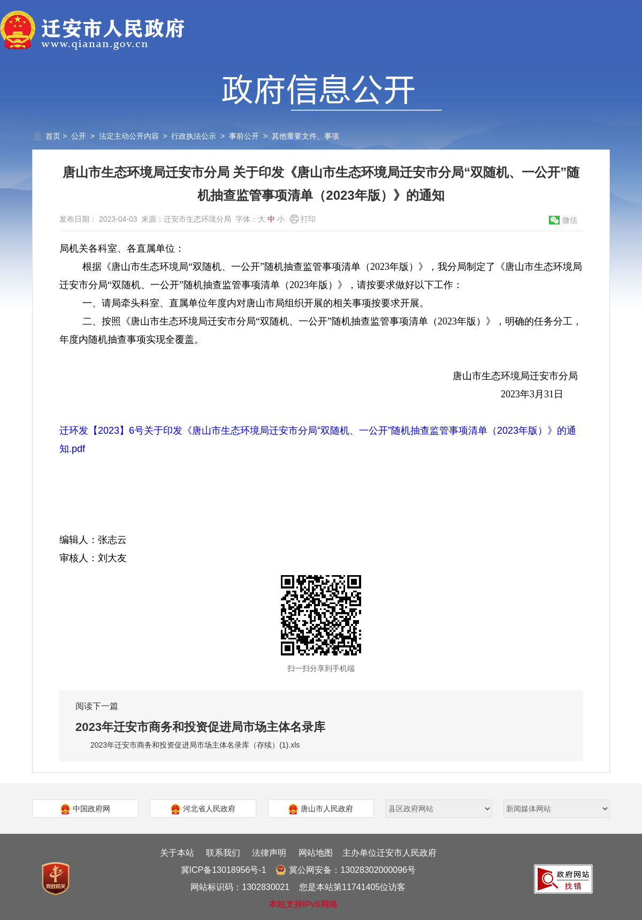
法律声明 (269, 852)
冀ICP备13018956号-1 (223, 869)
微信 (569, 220)
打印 (308, 219)
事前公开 (244, 136)
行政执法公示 (193, 136)
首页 (52, 136)
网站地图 (316, 852)
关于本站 (177, 852)
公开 (78, 136)
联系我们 (223, 852)
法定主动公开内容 (129, 136)
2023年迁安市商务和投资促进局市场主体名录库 (200, 727)
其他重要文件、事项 (305, 136)
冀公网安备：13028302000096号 (346, 869)
